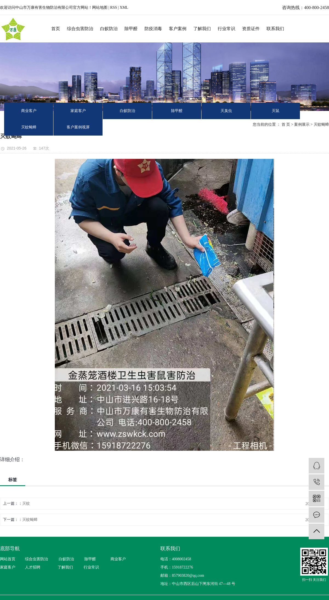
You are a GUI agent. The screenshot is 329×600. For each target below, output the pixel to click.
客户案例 (177, 28)
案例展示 (302, 124)
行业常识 (226, 28)
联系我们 (275, 28)
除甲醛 (131, 28)
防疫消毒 (153, 28)
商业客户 (28, 111)
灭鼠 (275, 111)
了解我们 (202, 28)
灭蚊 (26, 503)
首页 (55, 28)
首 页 (286, 124)
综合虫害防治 (80, 28)
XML (124, 7)
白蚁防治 (109, 28)
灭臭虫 (226, 111)
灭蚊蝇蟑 (28, 127)
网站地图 (100, 7)
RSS (113, 7)
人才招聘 (32, 567)
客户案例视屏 (78, 127)
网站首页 (7, 559)
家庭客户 (78, 111)
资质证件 (251, 28)
